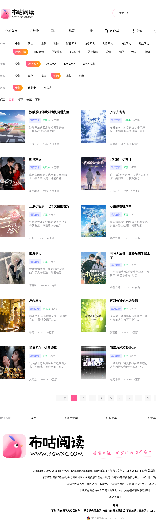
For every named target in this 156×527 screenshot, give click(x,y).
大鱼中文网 (71, 418)
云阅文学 (150, 418)
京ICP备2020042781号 (135, 470)
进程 (2, 88)
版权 (2, 76)
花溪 (33, 418)
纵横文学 (111, 418)
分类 (2, 43)
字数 (2, 64)
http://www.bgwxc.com (69, 470)
